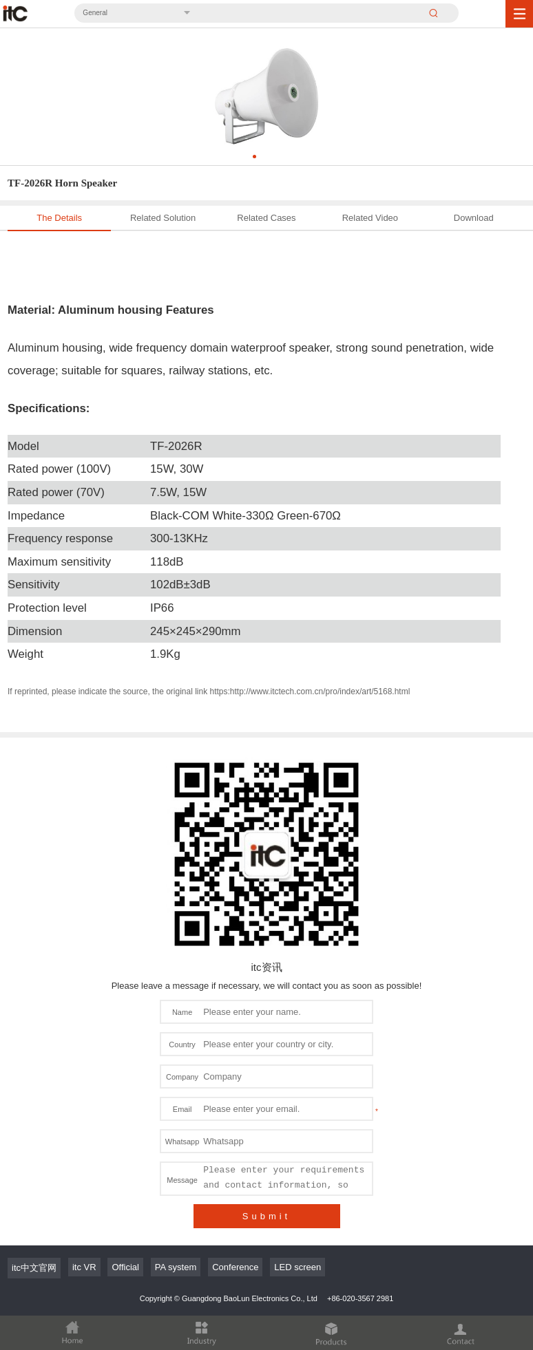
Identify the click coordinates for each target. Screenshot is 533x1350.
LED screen (297, 1267)
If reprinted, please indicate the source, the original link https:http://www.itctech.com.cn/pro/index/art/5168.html (209, 691)
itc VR (84, 1267)
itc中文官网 (34, 1268)
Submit (266, 1216)
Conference (235, 1267)
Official (125, 1267)
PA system (175, 1267)
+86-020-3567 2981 (360, 1298)
